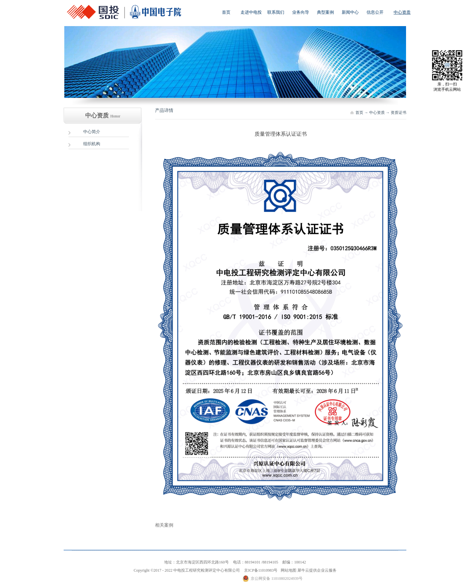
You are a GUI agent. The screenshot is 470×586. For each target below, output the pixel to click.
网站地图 (287, 570)
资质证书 (398, 112)
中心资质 (377, 112)
